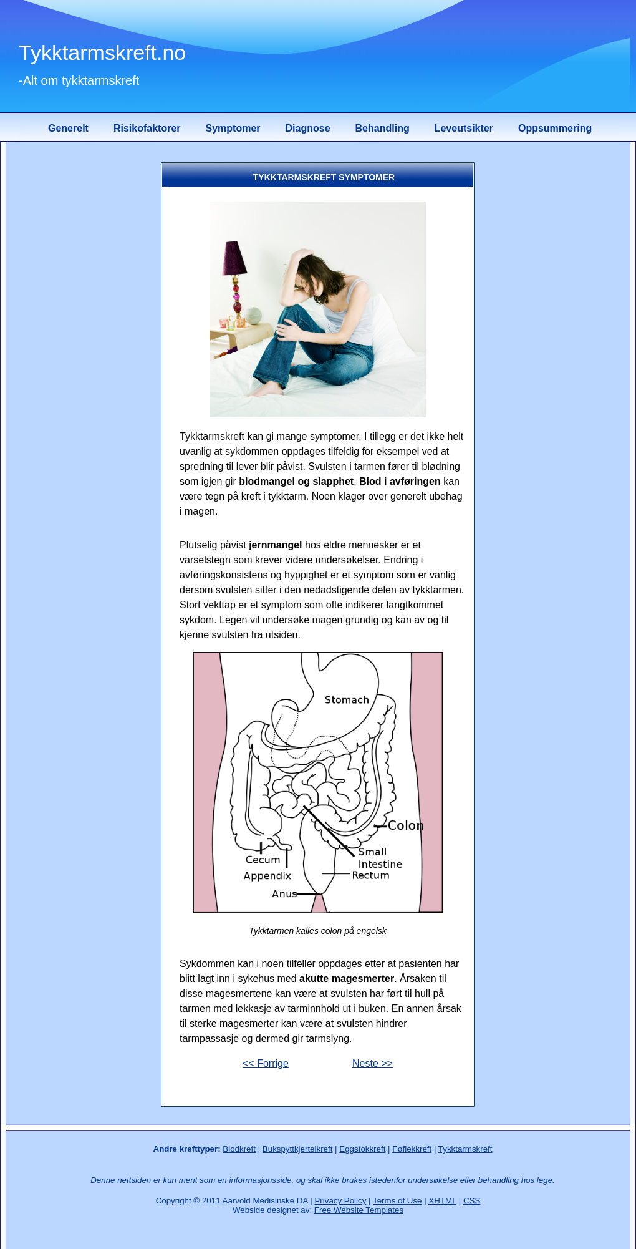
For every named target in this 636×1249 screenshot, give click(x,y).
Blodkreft (239, 1149)
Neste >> (372, 1063)
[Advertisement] (84, 349)
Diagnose (308, 128)
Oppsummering (555, 128)
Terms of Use (397, 1200)
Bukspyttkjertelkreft (298, 1149)
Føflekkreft (411, 1149)
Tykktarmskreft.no (102, 52)
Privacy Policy (340, 1200)
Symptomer (233, 128)
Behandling (382, 128)
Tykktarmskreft (465, 1149)
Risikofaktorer (147, 128)
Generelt (68, 128)
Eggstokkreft (362, 1149)
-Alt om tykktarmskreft (79, 80)
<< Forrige (266, 1063)
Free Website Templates (358, 1210)
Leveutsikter (464, 128)
